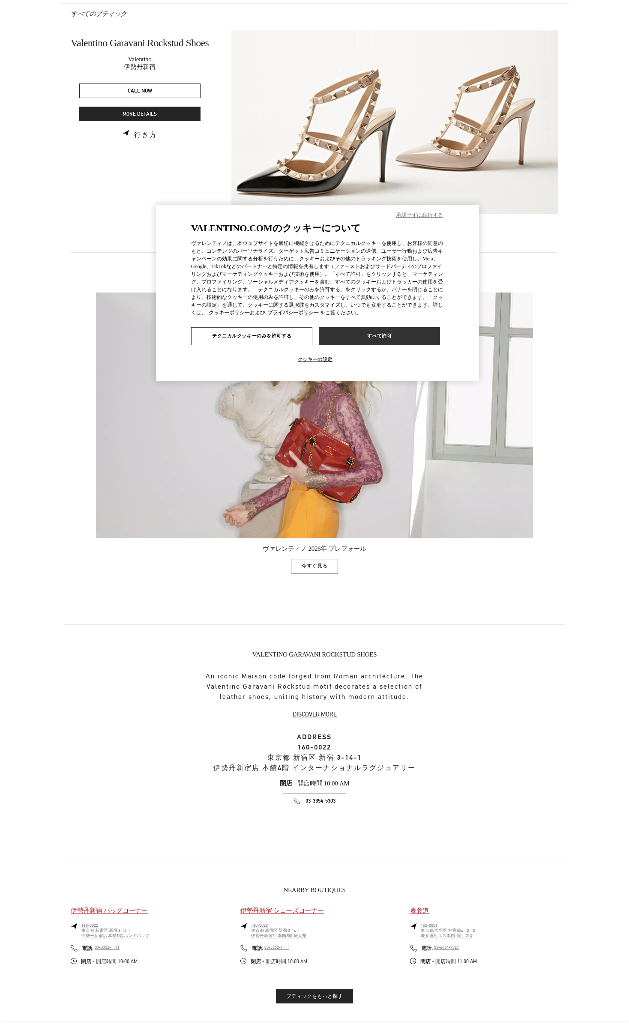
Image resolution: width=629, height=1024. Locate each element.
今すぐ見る (320, 567)
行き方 (145, 135)
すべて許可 (379, 335)
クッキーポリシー (229, 313)
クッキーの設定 (315, 359)
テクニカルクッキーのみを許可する (251, 335)
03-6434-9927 (446, 947)
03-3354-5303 (320, 801)
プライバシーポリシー (293, 313)
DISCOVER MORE (315, 714)
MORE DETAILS (140, 114)
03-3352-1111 (107, 947)
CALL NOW (140, 91)
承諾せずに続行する (419, 215)
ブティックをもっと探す (314, 996)
